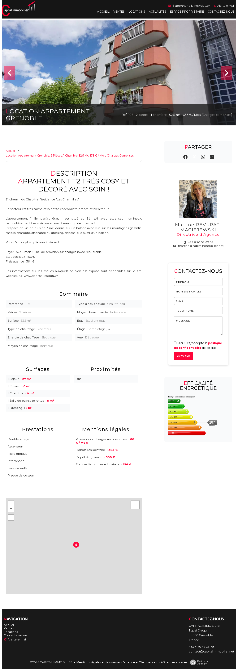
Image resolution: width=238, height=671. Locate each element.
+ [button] (11, 503)
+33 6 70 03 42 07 (200, 242)
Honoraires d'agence (120, 662)
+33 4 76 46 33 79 (201, 646)
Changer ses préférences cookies (163, 662)
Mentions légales (88, 662)
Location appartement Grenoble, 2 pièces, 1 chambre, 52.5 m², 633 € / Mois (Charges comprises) (70, 155)
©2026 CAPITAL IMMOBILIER (51, 662)
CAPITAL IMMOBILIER (205, 625)
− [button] (11, 509)
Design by (198, 662)
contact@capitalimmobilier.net (211, 651)
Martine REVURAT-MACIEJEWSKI (198, 227)
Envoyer (183, 355)
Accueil (10, 151)
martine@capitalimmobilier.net (200, 246)
